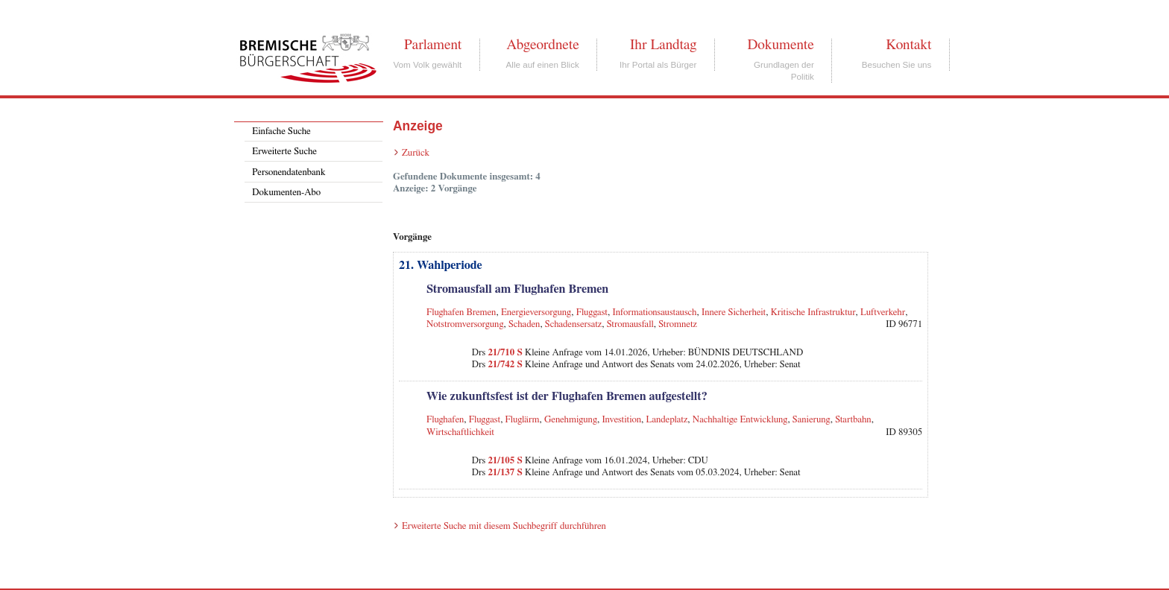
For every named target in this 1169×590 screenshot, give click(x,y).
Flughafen (445, 420)
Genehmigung (570, 420)
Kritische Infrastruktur (813, 312)
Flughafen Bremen (461, 312)
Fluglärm (522, 420)
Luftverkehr (882, 312)
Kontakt (908, 44)
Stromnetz (677, 324)
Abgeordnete (542, 44)
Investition (621, 420)
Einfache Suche (281, 131)
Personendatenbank (288, 172)
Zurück (415, 153)
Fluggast (592, 312)
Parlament (432, 44)
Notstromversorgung (465, 324)
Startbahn (853, 420)
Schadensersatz (573, 324)
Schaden (524, 324)
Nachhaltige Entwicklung (740, 420)
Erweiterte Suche (284, 151)
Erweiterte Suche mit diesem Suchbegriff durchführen (504, 526)
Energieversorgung (536, 312)
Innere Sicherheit (734, 312)
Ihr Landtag (663, 44)
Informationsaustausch (654, 312)
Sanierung (812, 420)
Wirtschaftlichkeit (460, 432)
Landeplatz (667, 420)
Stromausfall (630, 324)
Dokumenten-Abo (286, 192)
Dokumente (780, 44)
